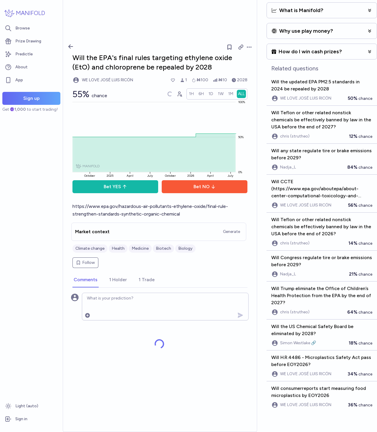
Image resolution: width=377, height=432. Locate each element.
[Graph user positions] (179, 94)
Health (118, 248)
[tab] (85, 280)
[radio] (191, 94)
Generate (231, 231)
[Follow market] (229, 47)
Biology (185, 248)
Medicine (140, 248)
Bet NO (205, 186)
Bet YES (115, 186)
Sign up (31, 98)
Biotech (163, 248)
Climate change (90, 248)
